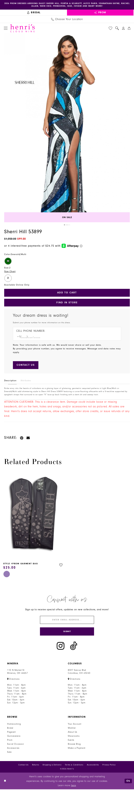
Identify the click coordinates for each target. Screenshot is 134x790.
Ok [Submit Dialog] (128, 781)
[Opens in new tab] (13, 679)
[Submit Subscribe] (67, 632)
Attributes (26, 381)
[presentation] (33, 515)
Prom (10, 740)
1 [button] (64, 225)
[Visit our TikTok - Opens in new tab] (73, 646)
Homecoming (14, 724)
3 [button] (67, 225)
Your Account (74, 724)
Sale (9, 752)
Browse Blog (74, 744)
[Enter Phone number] (65, 337)
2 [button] (66, 225)
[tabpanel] (67, 127)
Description (10, 381)
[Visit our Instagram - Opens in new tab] (60, 646)
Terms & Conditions (74, 765)
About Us (72, 732)
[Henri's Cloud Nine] (22, 28)
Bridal (10, 728)
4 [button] (69, 225)
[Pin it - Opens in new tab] (22, 438)
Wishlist (72, 728)
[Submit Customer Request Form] (26, 365)
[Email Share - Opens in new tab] (28, 438)
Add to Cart (67, 292)
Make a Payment (76, 748)
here (73, 785)
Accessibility (93, 765)
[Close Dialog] (5, 781)
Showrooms (74, 736)
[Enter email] (67, 620)
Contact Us (23, 765)
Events (71, 740)
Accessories (13, 748)
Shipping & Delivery (52, 765)
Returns (35, 765)
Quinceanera (13, 736)
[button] (5, 28)
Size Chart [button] (10, 271)
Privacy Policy (109, 765)
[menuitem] (34, 13)
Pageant (11, 732)
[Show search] (117, 28)
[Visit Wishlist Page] (110, 28)
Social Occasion (15, 744)
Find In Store (67, 302)
